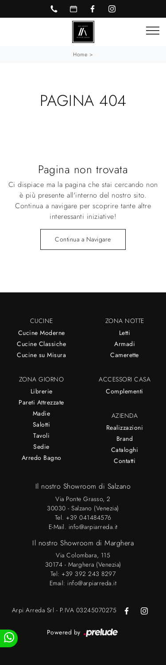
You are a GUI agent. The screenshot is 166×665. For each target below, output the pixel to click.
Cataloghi (125, 449)
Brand (124, 438)
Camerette (124, 354)
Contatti (124, 460)
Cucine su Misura (41, 354)
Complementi (124, 391)
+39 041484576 (89, 517)
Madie (41, 413)
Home (80, 54)
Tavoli (41, 435)
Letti (125, 332)
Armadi (124, 343)
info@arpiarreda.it (93, 526)
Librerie (42, 391)
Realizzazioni (124, 427)
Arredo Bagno (42, 457)
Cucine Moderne (41, 332)
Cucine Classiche (41, 343)
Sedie (41, 446)
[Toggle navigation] (152, 31)
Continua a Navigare (83, 239)
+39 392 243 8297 (89, 573)
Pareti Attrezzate (41, 402)
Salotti (41, 424)
